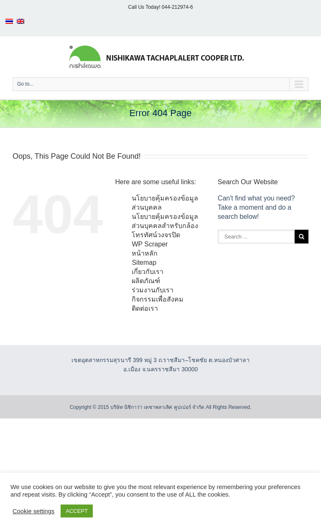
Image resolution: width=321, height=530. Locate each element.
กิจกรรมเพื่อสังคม (157, 299)
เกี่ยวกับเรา (147, 271)
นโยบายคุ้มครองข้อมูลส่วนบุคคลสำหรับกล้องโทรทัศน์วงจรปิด (165, 225)
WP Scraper (150, 244)
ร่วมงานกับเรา (152, 290)
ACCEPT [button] (77, 511)
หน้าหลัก (145, 253)
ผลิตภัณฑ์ (146, 280)
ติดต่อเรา (145, 308)
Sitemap (144, 262)
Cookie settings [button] (33, 511)
